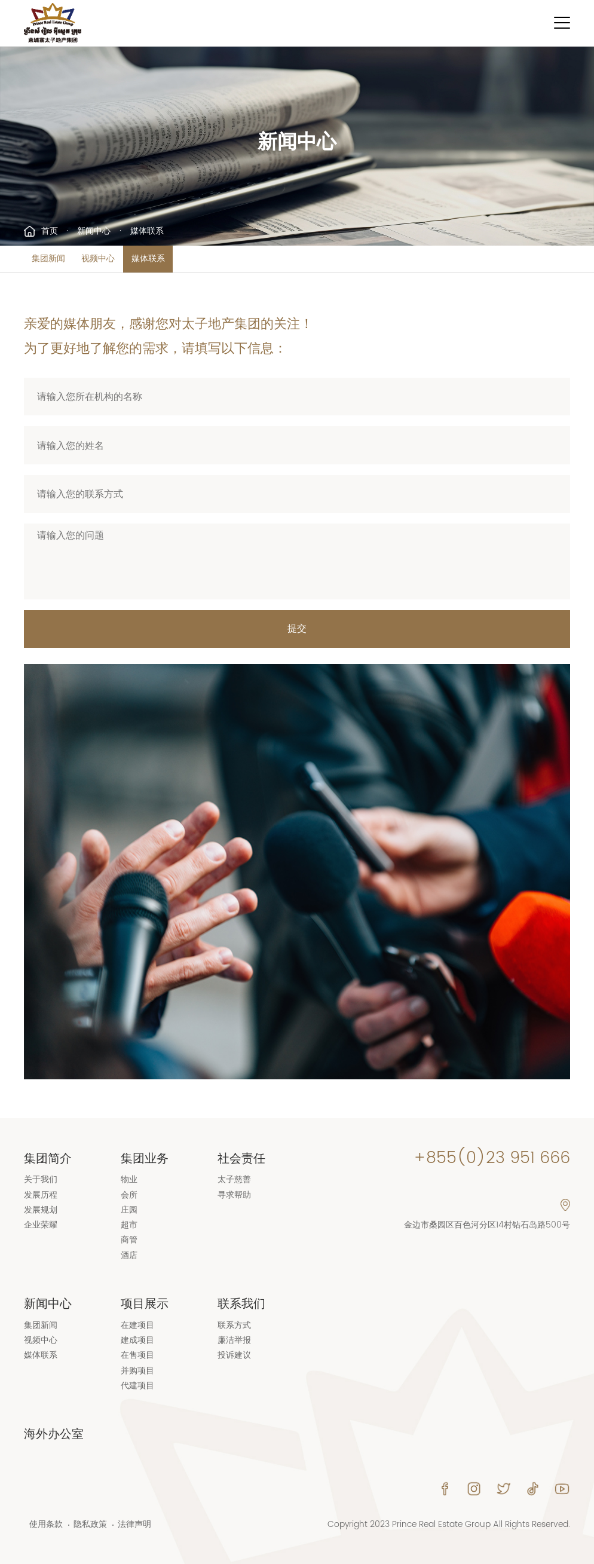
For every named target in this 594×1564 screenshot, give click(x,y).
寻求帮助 (234, 1195)
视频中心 (98, 259)
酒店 (129, 1255)
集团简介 (48, 1158)
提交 (297, 629)
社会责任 (241, 1158)
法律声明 (134, 1525)
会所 (129, 1195)
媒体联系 (148, 259)
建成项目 (137, 1340)
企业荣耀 (40, 1225)
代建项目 (137, 1386)
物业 (129, 1180)
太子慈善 (234, 1180)
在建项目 (137, 1325)
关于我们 (40, 1180)
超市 (129, 1225)
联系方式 (234, 1325)
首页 (49, 231)
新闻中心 (94, 231)
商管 (129, 1240)
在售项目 (137, 1355)
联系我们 (241, 1304)
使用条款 (46, 1525)
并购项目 (137, 1371)
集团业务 (145, 1158)
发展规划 (40, 1210)
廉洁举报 (234, 1340)
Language (486, 23)
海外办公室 (54, 1434)
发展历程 (40, 1195)
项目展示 (145, 1304)
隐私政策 (90, 1525)
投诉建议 (234, 1355)
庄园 (129, 1210)
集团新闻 (48, 259)
